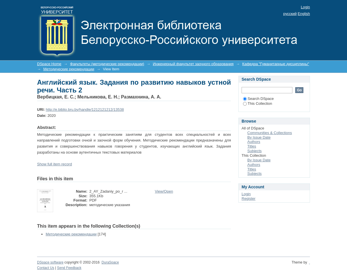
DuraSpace (110, 262)
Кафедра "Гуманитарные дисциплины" (275, 64)
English (304, 13)
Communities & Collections (269, 133)
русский (290, 13)
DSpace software (50, 262)
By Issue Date (259, 137)
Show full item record (54, 164)
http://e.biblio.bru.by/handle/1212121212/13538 (85, 109)
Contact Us (45, 268)
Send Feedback (69, 268)
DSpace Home (49, 64)
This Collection (257, 103)
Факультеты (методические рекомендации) (107, 64)
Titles (251, 146)
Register (248, 198)
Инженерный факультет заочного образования (193, 64)
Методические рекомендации (68, 69)
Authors (253, 142)
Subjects (254, 151)
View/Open (164, 191)
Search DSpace (258, 98)
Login (305, 7)
